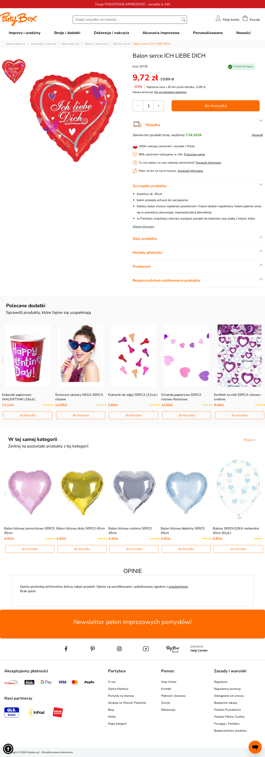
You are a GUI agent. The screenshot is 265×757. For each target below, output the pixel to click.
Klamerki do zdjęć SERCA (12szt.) (133, 395)
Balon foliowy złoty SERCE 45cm (80, 528)
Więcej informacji (143, 227)
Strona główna (15, 44)
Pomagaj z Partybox (226, 724)
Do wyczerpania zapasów (170, 92)
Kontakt (166, 689)
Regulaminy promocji (227, 689)
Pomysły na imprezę (121, 696)
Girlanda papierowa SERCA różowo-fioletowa (181, 397)
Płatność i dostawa (173, 696)
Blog (111, 710)
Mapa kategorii (117, 724)
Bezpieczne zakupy (225, 703)
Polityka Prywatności (227, 710)
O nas (112, 682)
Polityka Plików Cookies (229, 717)
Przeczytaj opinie (194, 154)
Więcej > (250, 440)
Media (112, 717)
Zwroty (165, 703)
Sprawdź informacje (208, 163)
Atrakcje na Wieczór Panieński (127, 703)
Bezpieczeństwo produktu (230, 731)
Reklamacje (168, 710)
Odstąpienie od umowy (229, 696)
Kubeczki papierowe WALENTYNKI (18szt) (18, 397)
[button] (8, 749)
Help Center (168, 682)
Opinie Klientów (118, 689)
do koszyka (216, 106)
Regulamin (220, 682)
